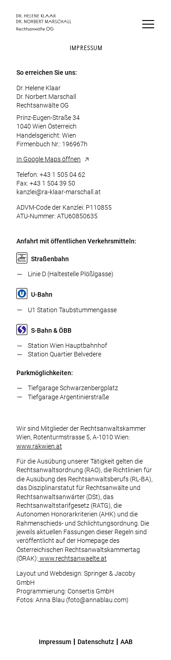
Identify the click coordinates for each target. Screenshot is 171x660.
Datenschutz (96, 642)
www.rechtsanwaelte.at (72, 558)
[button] (146, 22)
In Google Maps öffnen (48, 159)
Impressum (55, 642)
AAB (126, 642)
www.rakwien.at (39, 446)
